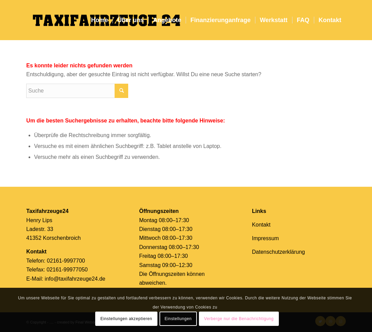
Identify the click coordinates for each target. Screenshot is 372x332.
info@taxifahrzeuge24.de (75, 279)
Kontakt (261, 225)
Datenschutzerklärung (278, 252)
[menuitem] (100, 20)
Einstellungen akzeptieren (126, 318)
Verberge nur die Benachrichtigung (239, 318)
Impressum (265, 238)
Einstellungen (178, 318)
